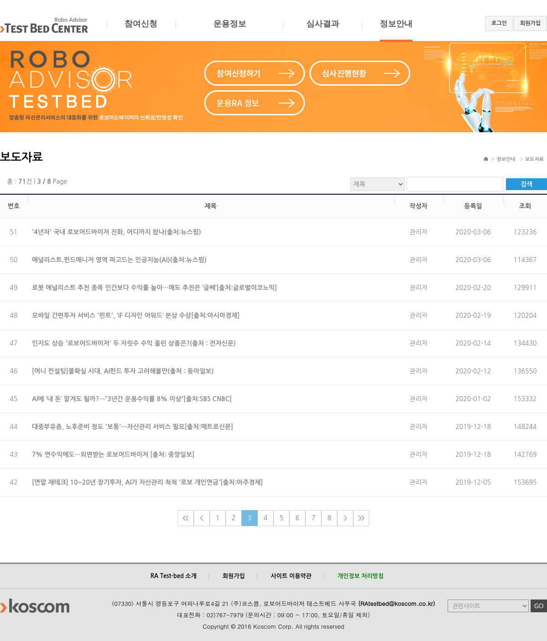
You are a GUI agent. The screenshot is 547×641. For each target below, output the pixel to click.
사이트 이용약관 (291, 576)
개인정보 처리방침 (360, 576)
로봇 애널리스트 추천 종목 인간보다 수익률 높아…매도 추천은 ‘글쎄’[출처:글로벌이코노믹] (154, 287)
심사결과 (322, 30)
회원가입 (530, 23)
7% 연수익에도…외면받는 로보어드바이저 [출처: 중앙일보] (113, 454)
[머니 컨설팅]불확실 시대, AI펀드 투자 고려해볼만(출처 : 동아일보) (123, 371)
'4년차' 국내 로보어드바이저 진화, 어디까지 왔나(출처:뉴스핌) (116, 232)
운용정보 (229, 30)
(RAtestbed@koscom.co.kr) (396, 603)
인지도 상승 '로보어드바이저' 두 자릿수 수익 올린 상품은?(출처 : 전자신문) (134, 343)
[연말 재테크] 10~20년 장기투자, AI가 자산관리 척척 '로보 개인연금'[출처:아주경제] (147, 482)
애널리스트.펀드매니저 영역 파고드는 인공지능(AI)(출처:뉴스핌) (119, 260)
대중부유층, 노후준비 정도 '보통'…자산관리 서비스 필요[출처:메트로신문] (132, 427)
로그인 (499, 23)
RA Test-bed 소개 (173, 576)
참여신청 (140, 30)
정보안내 (396, 30)
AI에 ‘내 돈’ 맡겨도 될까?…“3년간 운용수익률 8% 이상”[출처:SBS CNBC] (132, 399)
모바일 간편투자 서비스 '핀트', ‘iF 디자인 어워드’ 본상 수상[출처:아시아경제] (136, 315)
